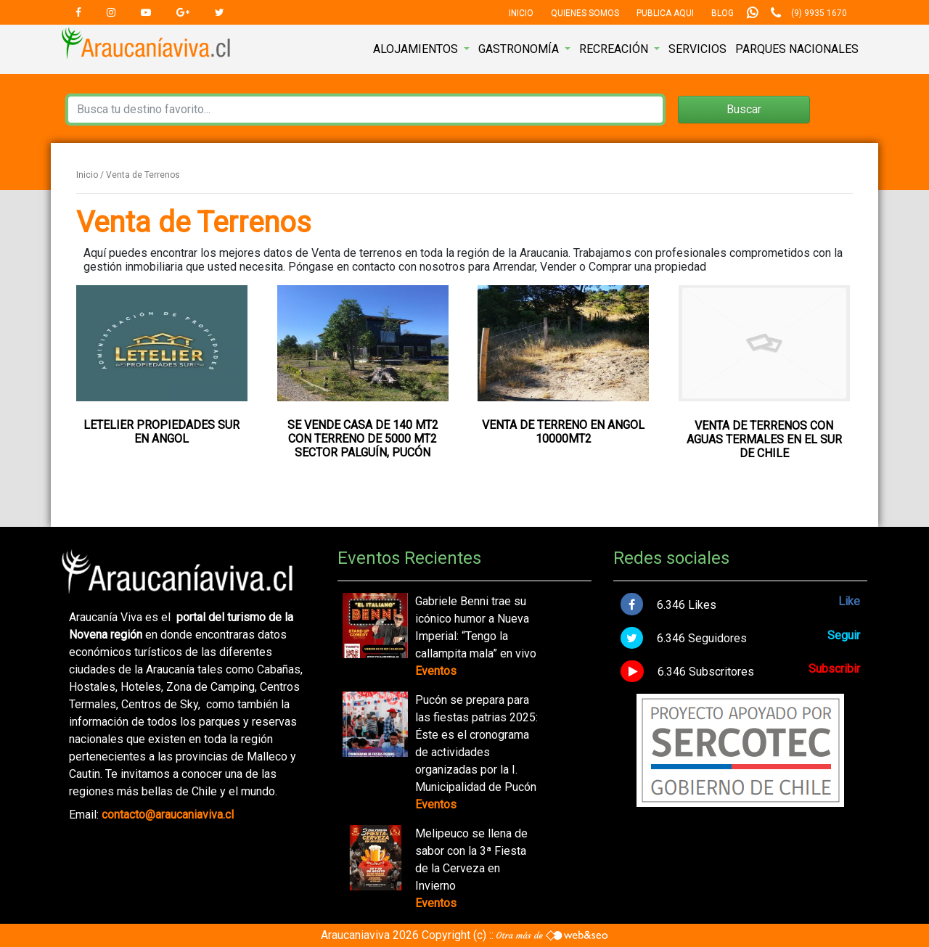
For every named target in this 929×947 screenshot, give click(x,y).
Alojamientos (417, 49)
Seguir (843, 635)
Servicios (697, 49)
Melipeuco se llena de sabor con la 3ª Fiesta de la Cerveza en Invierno (471, 860)
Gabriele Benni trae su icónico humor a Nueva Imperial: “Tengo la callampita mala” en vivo (475, 627)
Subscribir (834, 669)
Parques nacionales (797, 49)
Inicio (521, 13)
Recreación (615, 49)
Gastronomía (520, 49)
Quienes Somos (585, 13)
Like (849, 601)
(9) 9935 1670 (819, 13)
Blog (722, 13)
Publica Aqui (665, 13)
